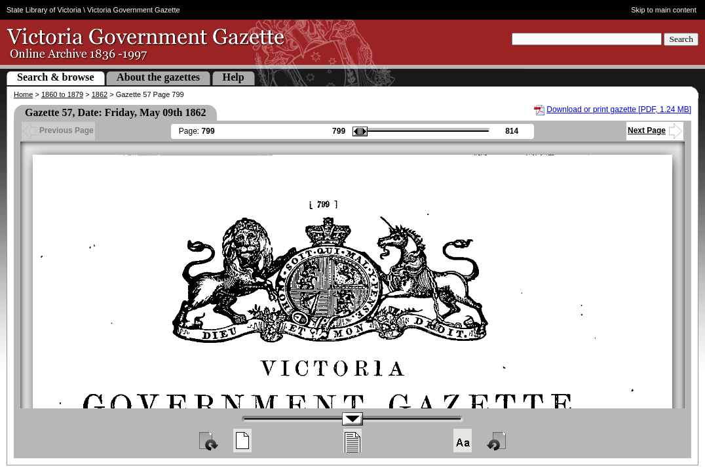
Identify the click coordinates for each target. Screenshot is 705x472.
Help (233, 77)
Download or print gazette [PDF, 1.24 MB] (618, 109)
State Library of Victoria (44, 10)
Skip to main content (663, 10)
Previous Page (58, 130)
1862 (99, 94)
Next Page (655, 130)
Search (681, 39)
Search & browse (55, 77)
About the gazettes (158, 77)
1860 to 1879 (62, 94)
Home (23, 94)
